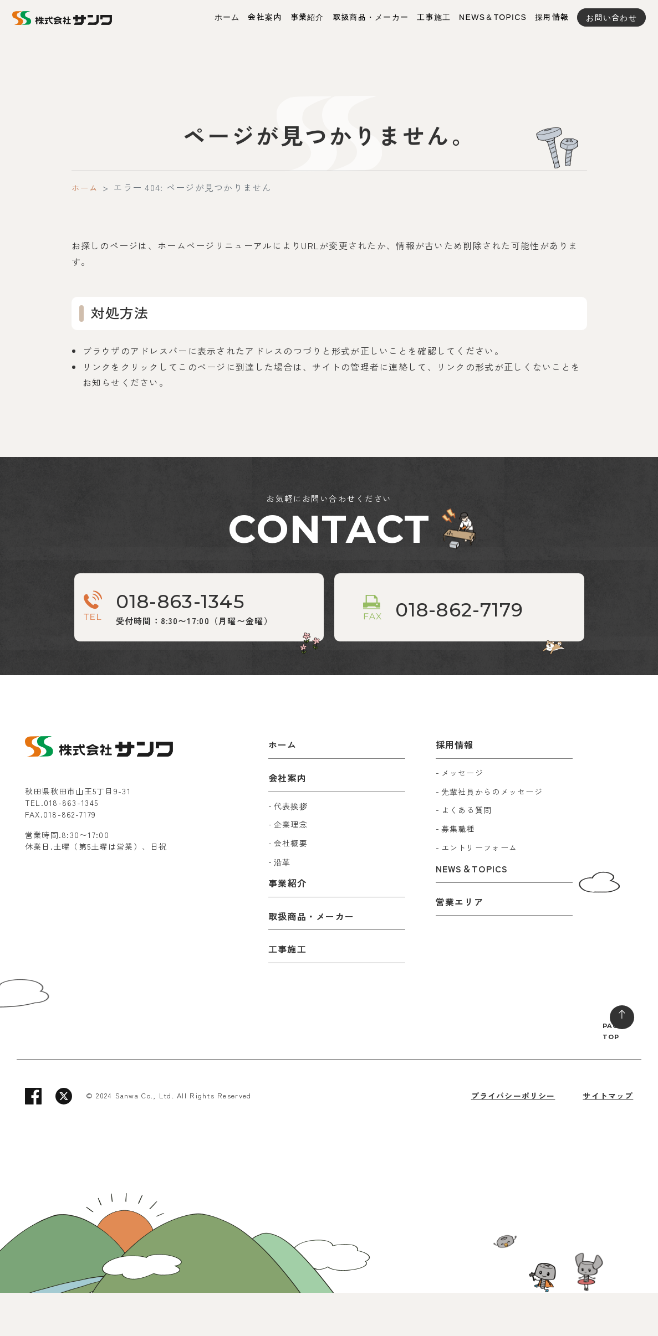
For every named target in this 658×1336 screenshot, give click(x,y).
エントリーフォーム (479, 890)
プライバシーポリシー (512, 1138)
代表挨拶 (291, 849)
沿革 (282, 905)
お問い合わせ (611, 17)
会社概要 (291, 886)
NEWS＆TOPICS (493, 17)
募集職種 (458, 871)
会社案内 (265, 17)
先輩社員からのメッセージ (492, 834)
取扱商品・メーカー (371, 17)
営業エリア (459, 945)
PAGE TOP (604, 1070)
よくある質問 (466, 853)
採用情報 (552, 17)
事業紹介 (307, 17)
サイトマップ (608, 1138)
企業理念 (291, 867)
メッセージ (462, 815)
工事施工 (434, 17)
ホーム (227, 17)
